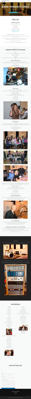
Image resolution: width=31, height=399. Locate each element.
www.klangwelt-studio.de (15, 31)
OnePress (17, 397)
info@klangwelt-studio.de (15, 30)
